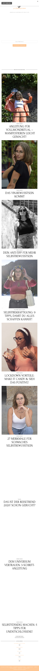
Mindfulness (19, 647)
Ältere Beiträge (19, 636)
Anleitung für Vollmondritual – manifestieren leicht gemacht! (19, 131)
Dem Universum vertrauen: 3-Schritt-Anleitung (19, 565)
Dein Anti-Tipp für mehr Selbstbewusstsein (19, 254)
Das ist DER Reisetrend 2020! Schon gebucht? (19, 503)
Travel (19, 659)
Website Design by (20, 669)
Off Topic (19, 651)
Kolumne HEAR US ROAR (19, 643)
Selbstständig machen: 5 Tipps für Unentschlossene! (19, 628)
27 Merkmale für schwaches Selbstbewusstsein (19, 442)
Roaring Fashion (19, 655)
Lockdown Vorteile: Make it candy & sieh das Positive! (20, 379)
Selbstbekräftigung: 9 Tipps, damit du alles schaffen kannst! (19, 316)
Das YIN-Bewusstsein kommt (19, 194)
